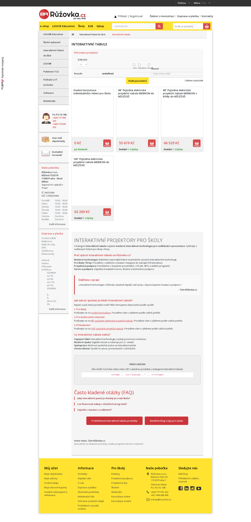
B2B (90, 26)
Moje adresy (51, 478)
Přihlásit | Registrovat (130, 16)
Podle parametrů (137, 80)
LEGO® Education (63, 26)
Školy (81, 26)
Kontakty (207, 16)
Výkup (100, 26)
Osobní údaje (51, 482)
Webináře (116, 492)
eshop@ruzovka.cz (161, 499)
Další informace (57, 224)
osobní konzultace (101, 312)
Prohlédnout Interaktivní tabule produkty (114, 420)
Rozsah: (78, 73)
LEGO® (47, 63)
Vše (135, 67)
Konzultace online (120, 496)
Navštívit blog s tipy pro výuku (166, 420)
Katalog (115, 473)
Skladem (142, 67)
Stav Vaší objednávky (58, 139)
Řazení (155, 68)
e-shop (44, 26)
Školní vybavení (51, 42)
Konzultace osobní (121, 501)
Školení (115, 487)
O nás (81, 482)
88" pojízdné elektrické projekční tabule (112, 320)
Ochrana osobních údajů (91, 501)
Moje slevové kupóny (55, 487)
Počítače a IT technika (50, 82)
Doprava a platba (188, 16)
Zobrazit (82, 59)
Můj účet (51, 468)
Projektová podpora (122, 478)
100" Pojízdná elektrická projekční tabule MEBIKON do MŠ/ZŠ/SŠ (91, 162)
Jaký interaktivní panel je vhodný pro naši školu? (103, 398)
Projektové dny (119, 482)
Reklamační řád (86, 496)
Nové (150, 67)
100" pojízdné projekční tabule (107, 328)
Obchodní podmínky (88, 492)
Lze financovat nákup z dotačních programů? (102, 404)
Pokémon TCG (51, 71)
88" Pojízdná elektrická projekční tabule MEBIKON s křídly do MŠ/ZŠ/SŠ (180, 93)
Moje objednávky (53, 473)
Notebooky (49, 100)
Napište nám (84, 478)
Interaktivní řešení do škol (53, 53)
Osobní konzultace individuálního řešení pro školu (92, 92)
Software (48, 92)
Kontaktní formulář (57, 153)
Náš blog (183, 473)
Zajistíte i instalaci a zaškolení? (94, 409)
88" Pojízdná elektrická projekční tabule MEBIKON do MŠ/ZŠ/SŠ (136, 93)
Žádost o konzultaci (162, 16)
